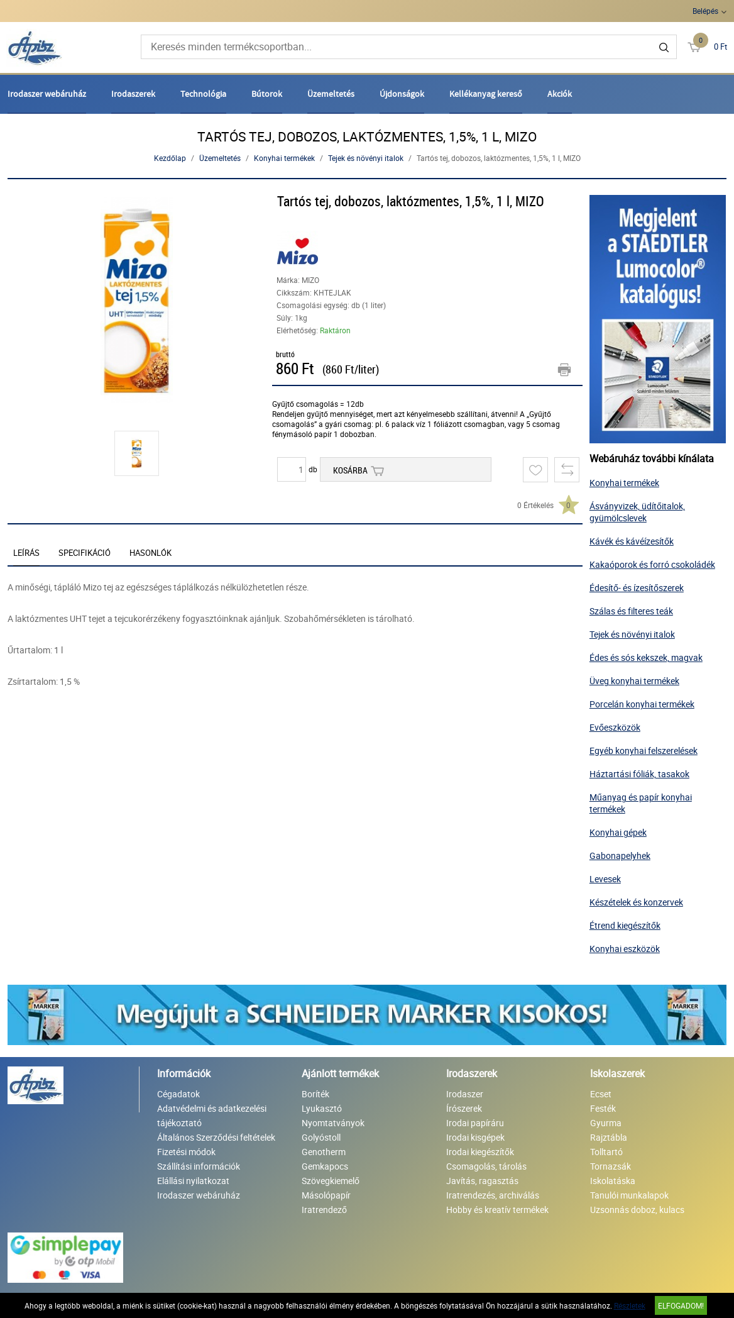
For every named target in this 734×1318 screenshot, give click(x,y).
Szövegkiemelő (330, 1181)
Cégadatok (178, 1094)
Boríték (315, 1094)
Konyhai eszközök (624, 949)
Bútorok (266, 93)
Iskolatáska (612, 1181)
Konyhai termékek (284, 158)
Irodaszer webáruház (47, 93)
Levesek (605, 879)
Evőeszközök (614, 727)
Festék (603, 1108)
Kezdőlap (170, 158)
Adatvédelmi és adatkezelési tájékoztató (211, 1115)
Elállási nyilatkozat (193, 1181)
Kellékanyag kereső (485, 93)
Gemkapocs (325, 1166)
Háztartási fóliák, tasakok (639, 774)
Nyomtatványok (333, 1123)
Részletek (629, 1305)
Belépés (705, 11)
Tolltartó (606, 1152)
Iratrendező (324, 1210)
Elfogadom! (681, 1305)
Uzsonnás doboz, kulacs (637, 1210)
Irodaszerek (133, 93)
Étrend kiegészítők (624, 925)
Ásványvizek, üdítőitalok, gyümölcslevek (637, 512)
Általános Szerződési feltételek (216, 1137)
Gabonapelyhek (619, 855)
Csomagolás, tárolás (486, 1166)
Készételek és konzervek (636, 902)
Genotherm (324, 1152)
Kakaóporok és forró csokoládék (652, 564)
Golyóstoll (321, 1137)
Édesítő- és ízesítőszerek (636, 588)
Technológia (203, 93)
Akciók (559, 93)
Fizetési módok (186, 1152)
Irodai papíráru (475, 1123)
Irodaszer (464, 1094)
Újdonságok (402, 93)
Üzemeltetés (330, 93)
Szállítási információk (198, 1166)
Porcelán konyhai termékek (641, 704)
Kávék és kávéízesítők (631, 541)
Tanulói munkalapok (629, 1195)
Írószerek (464, 1108)
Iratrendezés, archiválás (492, 1195)
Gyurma (606, 1123)
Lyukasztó (322, 1108)
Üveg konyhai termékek (634, 681)
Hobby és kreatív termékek (497, 1210)
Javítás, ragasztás (482, 1181)
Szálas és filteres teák (631, 611)
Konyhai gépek (618, 832)
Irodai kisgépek (475, 1137)
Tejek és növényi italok (365, 158)
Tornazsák (610, 1166)
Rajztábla (608, 1137)
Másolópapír (326, 1195)
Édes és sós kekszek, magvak (646, 657)
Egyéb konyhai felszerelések (643, 750)
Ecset (600, 1094)
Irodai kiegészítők (480, 1152)
